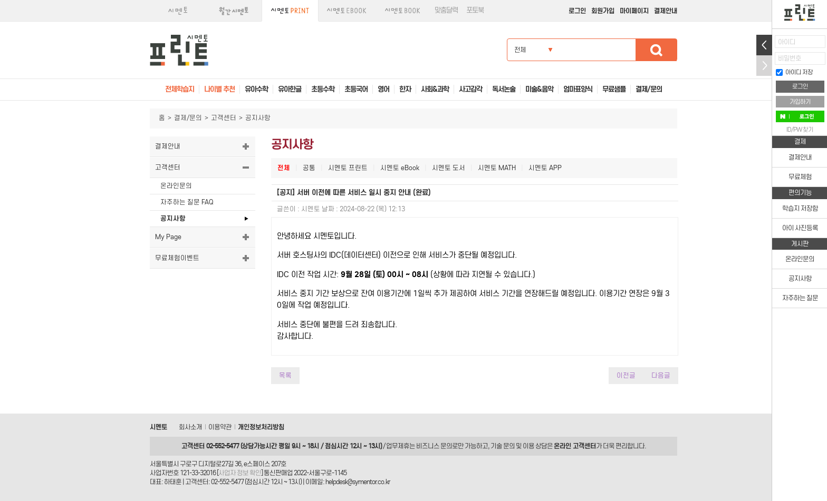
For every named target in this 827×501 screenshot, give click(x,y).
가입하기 (800, 101)
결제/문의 (188, 118)
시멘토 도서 (448, 168)
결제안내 (665, 11)
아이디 (786, 42)
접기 (764, 65)
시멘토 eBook (399, 168)
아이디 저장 (794, 72)
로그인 (577, 11)
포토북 (475, 10)
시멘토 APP (545, 168)
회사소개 (190, 427)
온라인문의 (176, 186)
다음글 (660, 375)
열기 (764, 45)
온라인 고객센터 (575, 446)
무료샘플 (614, 89)
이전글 (626, 375)
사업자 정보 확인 (239, 473)
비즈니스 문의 (434, 446)
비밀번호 (789, 58)
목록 (285, 375)
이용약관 (220, 427)
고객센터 (223, 118)
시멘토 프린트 (348, 168)
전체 (283, 168)
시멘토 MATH (497, 168)
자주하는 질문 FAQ (186, 202)
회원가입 (602, 11)
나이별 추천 (219, 89)
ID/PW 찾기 (799, 129)
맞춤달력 (446, 10)
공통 (309, 168)
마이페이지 (634, 11)
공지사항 (173, 218)
